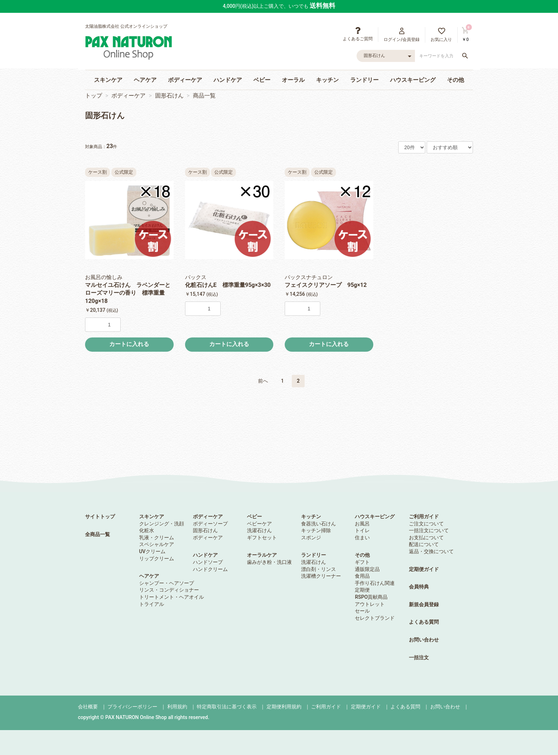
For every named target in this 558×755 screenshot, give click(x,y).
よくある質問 (424, 622)
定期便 (362, 590)
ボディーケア (185, 80)
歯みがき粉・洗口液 (269, 562)
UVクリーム (152, 551)
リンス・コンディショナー (169, 590)
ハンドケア (228, 80)
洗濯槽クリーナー (321, 576)
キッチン (327, 80)
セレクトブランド (375, 618)
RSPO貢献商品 (371, 597)
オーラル (293, 80)
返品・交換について (431, 551)
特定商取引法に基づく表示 (227, 706)
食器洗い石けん (318, 523)
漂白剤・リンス (318, 569)
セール (362, 611)
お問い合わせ (424, 640)
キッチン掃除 (316, 530)
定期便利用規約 (284, 706)
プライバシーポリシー (132, 706)
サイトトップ (100, 516)
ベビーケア (259, 523)
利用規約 (177, 706)
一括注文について (429, 530)
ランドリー (364, 80)
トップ (93, 95)
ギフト (362, 562)
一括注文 (419, 657)
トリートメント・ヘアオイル (171, 597)
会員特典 (419, 586)
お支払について (426, 537)
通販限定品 (367, 569)
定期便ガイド (424, 569)
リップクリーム (156, 558)
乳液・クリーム (156, 537)
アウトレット (370, 604)
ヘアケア (145, 80)
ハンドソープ (208, 562)
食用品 (362, 576)
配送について (424, 544)
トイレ (362, 530)
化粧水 (146, 530)
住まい (362, 537)
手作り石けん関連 (375, 583)
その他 (455, 80)
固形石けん (169, 95)
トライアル (151, 604)
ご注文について (426, 523)
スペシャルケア (156, 544)
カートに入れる (129, 344)
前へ (263, 381)
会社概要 (88, 706)
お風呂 (362, 523)
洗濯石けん (259, 530)
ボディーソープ (210, 523)
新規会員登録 (424, 604)
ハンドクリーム (210, 569)
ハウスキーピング (413, 80)
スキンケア (108, 80)
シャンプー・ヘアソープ (166, 583)
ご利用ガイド (424, 516)
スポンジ (311, 537)
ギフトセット (262, 537)
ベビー (261, 80)
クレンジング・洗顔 (161, 523)
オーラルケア (262, 555)
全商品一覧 (97, 534)
